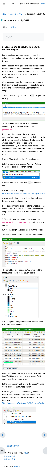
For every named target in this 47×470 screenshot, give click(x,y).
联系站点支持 (11, 446)
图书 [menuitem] (5, 27)
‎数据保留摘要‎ (9, 456)
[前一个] (2, 435)
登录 (43, 3)
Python (4, 14)
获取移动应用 (9, 459)
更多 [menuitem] (13, 27)
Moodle (16, 466)
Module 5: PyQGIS (17, 14)
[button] (14, 3)
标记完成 (9, 37)
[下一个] (44, 435)
